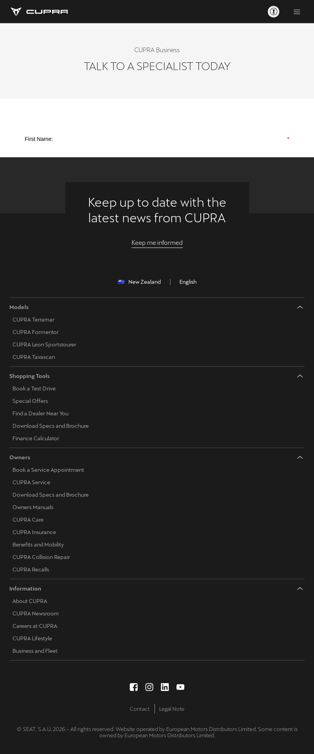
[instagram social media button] (149, 687)
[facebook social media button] (134, 687)
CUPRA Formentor (35, 332)
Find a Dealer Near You (40, 413)
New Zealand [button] (139, 282)
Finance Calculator (35, 438)
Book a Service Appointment (48, 470)
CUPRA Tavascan (33, 357)
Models (19, 307)
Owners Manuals (32, 507)
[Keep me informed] (157, 243)
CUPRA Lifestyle (32, 638)
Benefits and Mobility (38, 544)
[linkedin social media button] (165, 687)
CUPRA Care (28, 520)
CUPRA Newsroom (35, 613)
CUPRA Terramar (33, 319)
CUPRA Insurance (34, 532)
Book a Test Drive (34, 388)
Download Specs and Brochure (50, 426)
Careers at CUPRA (34, 626)
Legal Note (171, 709)
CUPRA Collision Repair (41, 557)
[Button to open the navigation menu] (297, 11)
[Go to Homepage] (38, 11)
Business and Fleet (35, 651)
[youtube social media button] (180, 687)
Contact (140, 709)
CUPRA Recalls (30, 569)
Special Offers (30, 401)
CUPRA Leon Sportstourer (44, 344)
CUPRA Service (31, 482)
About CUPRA (29, 601)
